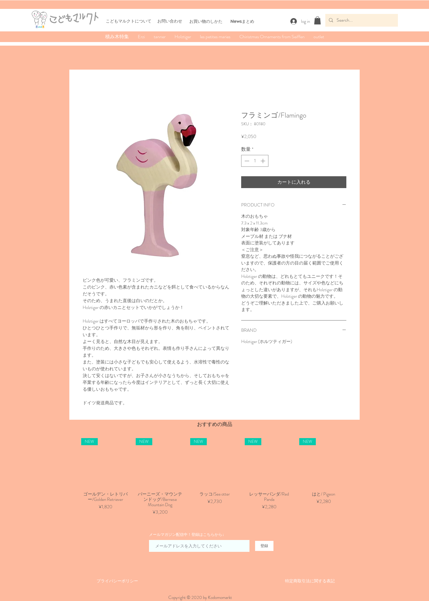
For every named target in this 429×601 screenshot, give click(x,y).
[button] (317, 20)
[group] (214, 477)
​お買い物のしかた (205, 21)
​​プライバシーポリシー (117, 581)
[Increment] (263, 160)
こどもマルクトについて (128, 21)
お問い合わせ (169, 21)
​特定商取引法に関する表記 (310, 581)
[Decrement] (246, 160)
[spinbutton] (254, 160)
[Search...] (361, 20)
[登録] (264, 546)
